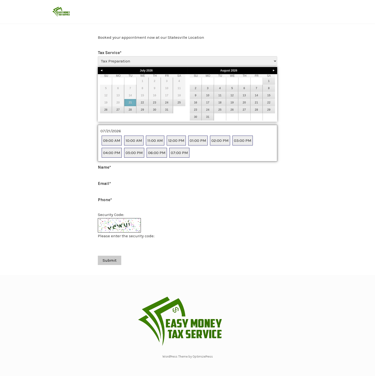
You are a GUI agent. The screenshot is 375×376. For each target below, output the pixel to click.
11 (219, 95)
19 (232, 102)
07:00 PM (179, 152)
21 (130, 102)
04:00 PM (111, 152)
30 (154, 109)
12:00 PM (176, 140)
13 (244, 95)
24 (166, 102)
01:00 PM (198, 140)
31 (166, 109)
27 (118, 109)
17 (207, 102)
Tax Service (109, 52)
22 (142, 102)
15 (268, 95)
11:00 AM (155, 140)
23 (154, 102)
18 (219, 102)
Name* (104, 167)
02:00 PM (220, 140)
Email (104, 183)
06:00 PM (156, 152)
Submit (109, 260)
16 (195, 102)
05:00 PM (134, 152)
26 (105, 109)
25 (179, 102)
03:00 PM (242, 140)
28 (130, 109)
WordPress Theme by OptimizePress (187, 356)
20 (244, 102)
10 (207, 95)
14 (256, 95)
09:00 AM (111, 140)
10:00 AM (134, 140)
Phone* (105, 199)
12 (232, 95)
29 (142, 109)
